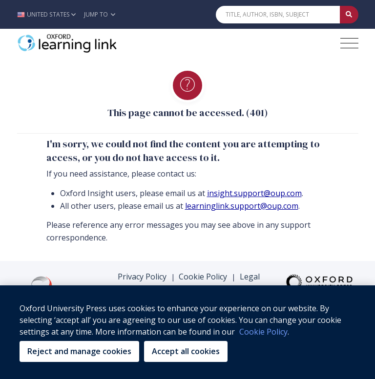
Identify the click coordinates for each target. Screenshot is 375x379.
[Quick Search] (278, 14)
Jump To (99, 14)
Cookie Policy (203, 276)
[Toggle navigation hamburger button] (349, 43)
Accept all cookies (186, 351)
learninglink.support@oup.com (241, 205)
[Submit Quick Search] (349, 14)
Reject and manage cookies (79, 351)
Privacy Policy (142, 276)
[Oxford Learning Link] (90, 43)
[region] (187, 332)
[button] (49, 14)
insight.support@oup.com (254, 193)
